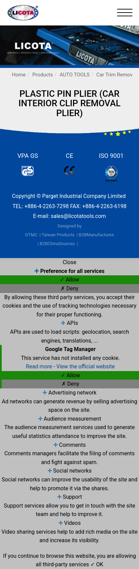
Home (18, 75)
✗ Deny (69, 288)
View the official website (85, 366)
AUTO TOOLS (74, 75)
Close (69, 262)
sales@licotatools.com (78, 216)
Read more (39, 366)
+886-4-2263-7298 (46, 206)
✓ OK (96, 564)
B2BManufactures (96, 234)
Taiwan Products (57, 234)
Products (42, 75)
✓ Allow (69, 279)
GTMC (31, 234)
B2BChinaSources (57, 243)
